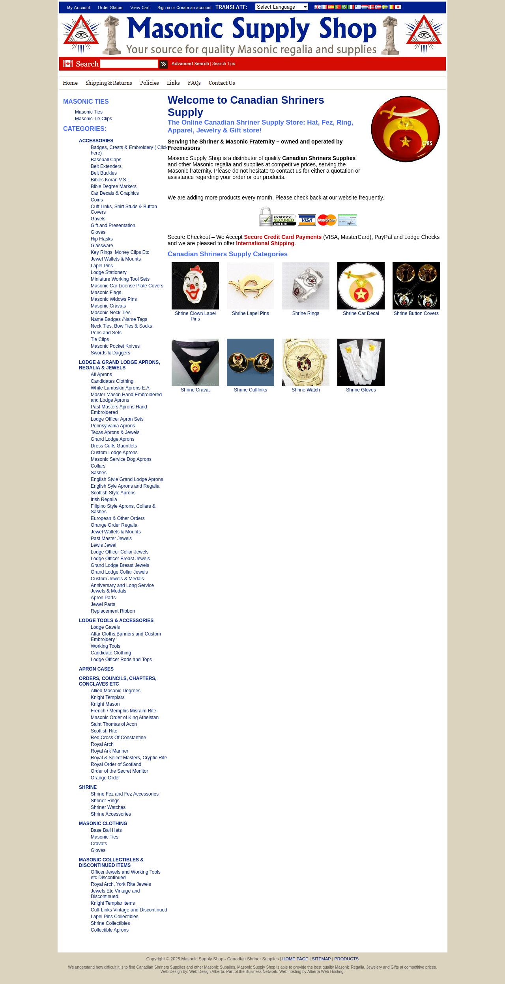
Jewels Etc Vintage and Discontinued (115, 893)
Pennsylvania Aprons (113, 426)
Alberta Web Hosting (325, 971)
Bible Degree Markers (114, 186)
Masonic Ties (89, 112)
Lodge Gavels (105, 627)
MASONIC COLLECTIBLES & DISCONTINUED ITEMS (111, 862)
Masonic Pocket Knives (115, 346)
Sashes (99, 472)
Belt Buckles (104, 173)
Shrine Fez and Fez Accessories (125, 794)
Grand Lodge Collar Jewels (119, 572)
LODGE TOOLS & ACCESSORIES (116, 620)
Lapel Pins (102, 265)
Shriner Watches (108, 807)
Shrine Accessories (111, 814)
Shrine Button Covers (416, 313)
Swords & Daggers (110, 353)
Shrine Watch (306, 390)
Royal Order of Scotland (116, 764)
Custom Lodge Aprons (114, 452)
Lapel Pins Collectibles (114, 916)
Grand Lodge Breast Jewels (120, 565)
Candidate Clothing (111, 653)
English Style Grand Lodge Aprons (127, 479)
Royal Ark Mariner (109, 751)
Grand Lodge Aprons (113, 439)
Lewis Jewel (103, 545)
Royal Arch (102, 744)
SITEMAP (321, 958)
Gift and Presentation (113, 225)
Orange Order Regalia (114, 525)
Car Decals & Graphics (115, 193)
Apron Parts (103, 597)
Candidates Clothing (112, 381)
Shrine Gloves (361, 390)
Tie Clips (100, 339)
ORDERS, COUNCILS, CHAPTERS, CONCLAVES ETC (118, 681)
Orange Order (105, 778)
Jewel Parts (103, 604)
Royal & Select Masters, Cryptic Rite (129, 757)
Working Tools (105, 646)
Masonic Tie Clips (93, 118)
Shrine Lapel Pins (250, 313)
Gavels (98, 219)
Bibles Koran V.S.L (110, 180)
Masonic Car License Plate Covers (127, 286)
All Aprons (101, 374)
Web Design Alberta (206, 971)
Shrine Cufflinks (250, 390)
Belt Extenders (106, 166)
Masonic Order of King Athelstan (125, 717)
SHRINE (88, 787)
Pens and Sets (106, 332)
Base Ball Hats (106, 830)
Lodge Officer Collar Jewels (120, 552)
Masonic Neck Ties (111, 312)
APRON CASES (96, 669)
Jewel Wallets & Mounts (116, 259)
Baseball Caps (106, 159)
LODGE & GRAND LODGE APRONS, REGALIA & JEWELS (119, 365)
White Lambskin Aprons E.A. (121, 388)
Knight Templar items (113, 903)
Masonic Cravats (108, 306)
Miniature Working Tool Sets (120, 279)
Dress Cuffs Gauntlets (114, 446)
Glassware (102, 245)
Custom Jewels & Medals (117, 578)
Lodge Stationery (109, 272)
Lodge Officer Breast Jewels (120, 558)
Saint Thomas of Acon (114, 724)
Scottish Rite (104, 731)
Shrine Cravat (195, 390)
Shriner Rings (105, 800)
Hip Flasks (102, 239)
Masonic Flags (106, 292)
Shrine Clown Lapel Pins (195, 316)
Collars (98, 466)
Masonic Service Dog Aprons (121, 459)
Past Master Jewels (111, 538)
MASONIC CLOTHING (103, 823)
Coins (97, 200)
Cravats (99, 843)
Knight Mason (105, 704)
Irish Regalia (104, 499)
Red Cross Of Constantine (118, 737)
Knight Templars (108, 697)
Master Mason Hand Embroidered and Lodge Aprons (126, 397)
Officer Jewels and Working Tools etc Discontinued (126, 874)
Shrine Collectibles (110, 923)
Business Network (261, 971)
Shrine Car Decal (361, 313)
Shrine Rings (306, 313)
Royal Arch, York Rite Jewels (121, 884)
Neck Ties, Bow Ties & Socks (121, 326)
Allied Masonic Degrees (115, 690)
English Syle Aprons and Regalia (125, 486)
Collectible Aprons (110, 930)
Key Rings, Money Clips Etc (120, 252)
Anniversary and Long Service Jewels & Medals (122, 588)
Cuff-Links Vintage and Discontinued (129, 910)
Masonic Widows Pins (114, 299)
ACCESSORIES (96, 141)
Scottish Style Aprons (113, 493)
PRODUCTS (346, 958)
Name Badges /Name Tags (119, 319)
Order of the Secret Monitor (119, 771)
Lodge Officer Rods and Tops (121, 659)
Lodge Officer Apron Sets (117, 419)
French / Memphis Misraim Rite (123, 711)
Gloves (98, 232)
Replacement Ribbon (113, 611)
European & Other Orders (118, 518)
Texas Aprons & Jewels (115, 432)
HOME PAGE (295, 958)
